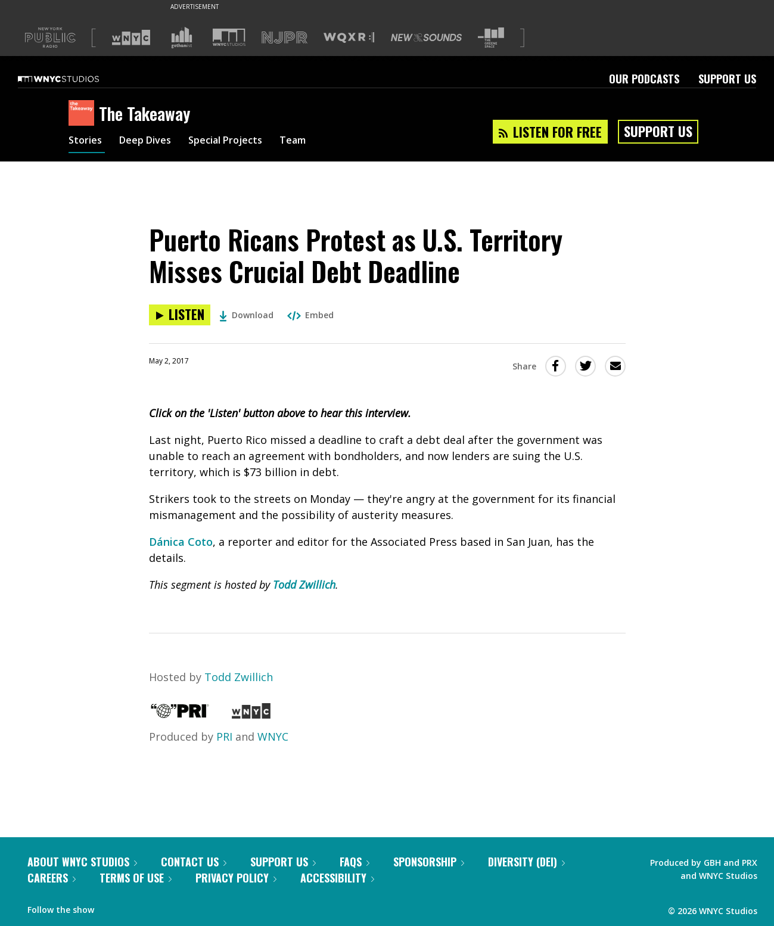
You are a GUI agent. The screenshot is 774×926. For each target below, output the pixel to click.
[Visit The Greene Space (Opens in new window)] (491, 37)
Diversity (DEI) (526, 861)
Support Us (727, 78)
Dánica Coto (181, 542)
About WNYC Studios (82, 861)
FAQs (354, 861)
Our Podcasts (644, 78)
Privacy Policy (235, 877)
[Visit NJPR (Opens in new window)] (284, 38)
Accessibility (337, 877)
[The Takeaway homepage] (84, 114)
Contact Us (193, 861)
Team (314, 141)
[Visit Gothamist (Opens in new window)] (182, 37)
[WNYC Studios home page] (73, 78)
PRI (224, 736)
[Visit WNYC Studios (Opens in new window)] (229, 37)
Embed (310, 315)
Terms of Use (136, 877)
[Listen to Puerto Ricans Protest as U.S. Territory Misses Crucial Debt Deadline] (179, 314)
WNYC (272, 736)
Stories (87, 141)
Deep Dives (151, 141)
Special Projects (239, 141)
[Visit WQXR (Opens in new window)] (349, 37)
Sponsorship (428, 861)
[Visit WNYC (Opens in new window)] (131, 37)
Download (246, 315)
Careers (51, 877)
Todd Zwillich (304, 584)
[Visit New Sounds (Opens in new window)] (426, 37)
